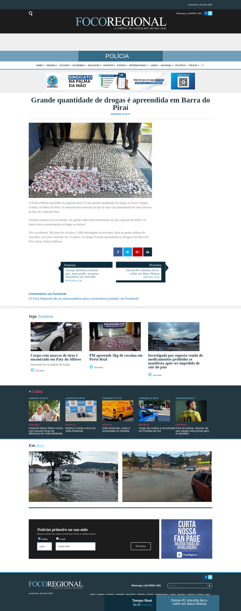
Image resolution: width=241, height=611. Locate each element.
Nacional (166, 65)
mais (207, 594)
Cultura (64, 65)
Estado (121, 65)
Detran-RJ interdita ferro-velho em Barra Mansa (189, 602)
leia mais (40, 370)
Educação (94, 65)
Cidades (50, 65)
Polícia (193, 65)
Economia (78, 65)
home (39, 65)
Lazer (153, 65)
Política (180, 65)
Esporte (108, 65)
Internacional (137, 65)
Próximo (141, 546)
